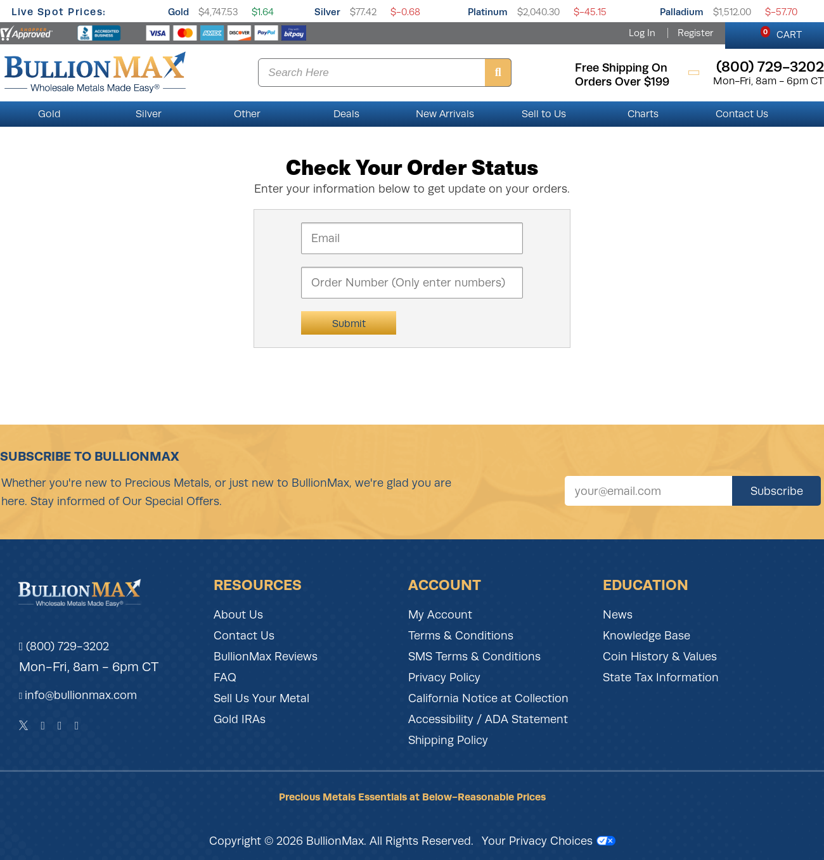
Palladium (682, 11)
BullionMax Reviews (266, 656)
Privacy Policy (444, 677)
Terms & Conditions (460, 635)
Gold (178, 11)
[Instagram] (60, 725)
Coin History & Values (660, 656)
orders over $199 (622, 81)
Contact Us (742, 114)
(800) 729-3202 (64, 646)
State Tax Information (661, 677)
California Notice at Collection (488, 698)
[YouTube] (77, 725)
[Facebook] (43, 725)
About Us (238, 614)
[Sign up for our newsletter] (648, 491)
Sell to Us (544, 114)
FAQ (225, 677)
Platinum (488, 11)
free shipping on (621, 67)
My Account (440, 614)
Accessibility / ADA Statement (488, 719)
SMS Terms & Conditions (474, 656)
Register (695, 33)
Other (247, 114)
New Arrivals (445, 114)
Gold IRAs (240, 719)
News (618, 614)
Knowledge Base (646, 635)
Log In (642, 33)
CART (781, 33)
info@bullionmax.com (81, 695)
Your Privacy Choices (548, 841)
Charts (643, 114)
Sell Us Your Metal (261, 698)
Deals (346, 114)
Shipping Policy (448, 740)
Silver (327, 11)
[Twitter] (24, 725)
